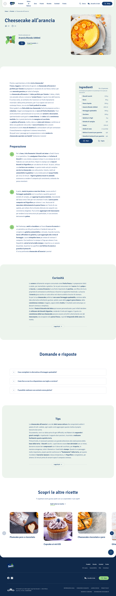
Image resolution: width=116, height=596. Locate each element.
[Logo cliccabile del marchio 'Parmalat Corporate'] (10, 589)
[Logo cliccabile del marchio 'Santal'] (12, 3)
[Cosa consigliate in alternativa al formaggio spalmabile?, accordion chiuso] (58, 372)
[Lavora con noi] (95, 588)
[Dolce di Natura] (29, 3)
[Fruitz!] (42, 3)
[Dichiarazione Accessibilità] (101, 592)
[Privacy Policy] (105, 588)
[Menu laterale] (5, 3)
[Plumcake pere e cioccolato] (24, 523)
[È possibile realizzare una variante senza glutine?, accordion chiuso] (58, 390)
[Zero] (36, 3)
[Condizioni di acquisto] (83, 588)
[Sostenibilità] (93, 568)
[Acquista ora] (22, 43)
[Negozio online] (107, 3)
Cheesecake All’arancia (22, 11)
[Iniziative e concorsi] (86, 592)
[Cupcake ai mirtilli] (58, 526)
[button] (21, 3)
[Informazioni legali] (69, 588)
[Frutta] (64, 3)
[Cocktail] (57, 3)
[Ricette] (49, 3)
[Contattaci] (106, 568)
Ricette (12, 11)
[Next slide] (112, 533)
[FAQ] (100, 568)
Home (6, 11)
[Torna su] (111, 552)
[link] (8, 578)
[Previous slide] (4, 533)
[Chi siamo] (85, 568)
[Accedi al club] (94, 3)
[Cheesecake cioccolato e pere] (92, 523)
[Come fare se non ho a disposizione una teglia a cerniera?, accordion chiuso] (58, 381)
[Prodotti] (88, 564)
